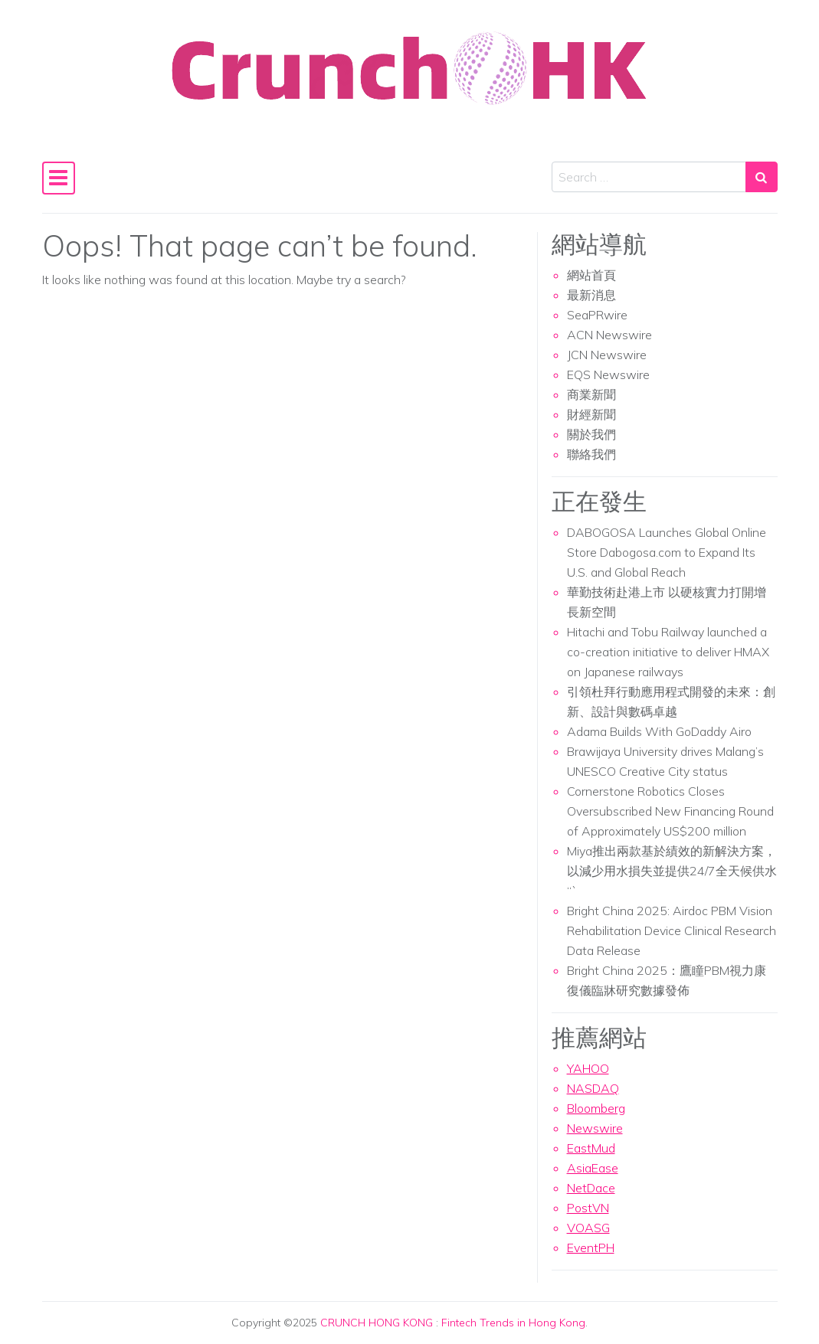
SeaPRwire (597, 314)
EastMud (591, 1148)
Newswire (595, 1128)
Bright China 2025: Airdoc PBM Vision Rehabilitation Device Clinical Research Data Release (671, 930)
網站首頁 (591, 275)
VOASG (588, 1227)
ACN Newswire (609, 334)
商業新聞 (591, 394)
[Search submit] (761, 177)
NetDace (591, 1187)
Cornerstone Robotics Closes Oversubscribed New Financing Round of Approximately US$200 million (670, 811)
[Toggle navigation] (59, 178)
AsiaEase (592, 1168)
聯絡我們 (591, 454)
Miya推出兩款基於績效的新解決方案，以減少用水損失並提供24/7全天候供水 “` (672, 870)
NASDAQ (593, 1088)
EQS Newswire (608, 374)
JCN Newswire (607, 354)
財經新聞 (591, 414)
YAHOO (588, 1068)
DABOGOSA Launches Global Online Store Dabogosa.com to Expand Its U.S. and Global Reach (666, 552)
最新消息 (591, 294)
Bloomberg (596, 1108)
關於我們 (591, 434)
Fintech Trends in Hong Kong (513, 1322)
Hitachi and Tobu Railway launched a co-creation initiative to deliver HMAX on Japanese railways (668, 651)
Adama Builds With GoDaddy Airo (659, 731)
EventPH (590, 1247)
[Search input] (649, 177)
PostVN (588, 1207)
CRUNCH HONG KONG (376, 1322)
